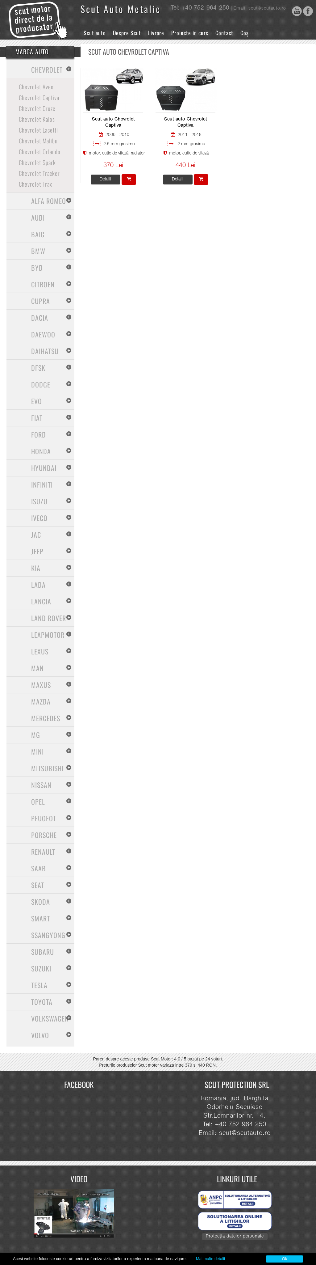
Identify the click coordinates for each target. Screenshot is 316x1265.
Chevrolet (47, 69)
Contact (224, 33)
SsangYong (48, 935)
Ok (284, 1258)
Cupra (40, 301)
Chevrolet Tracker (39, 173)
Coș (244, 33)
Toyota (41, 1002)
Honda (41, 451)
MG (35, 735)
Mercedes (45, 718)
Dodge (40, 384)
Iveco (39, 518)
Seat (37, 885)
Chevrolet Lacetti (38, 129)
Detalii (105, 179)
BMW (38, 251)
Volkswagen (50, 1018)
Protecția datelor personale (235, 1236)
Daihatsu (45, 351)
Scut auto (95, 33)
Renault (43, 852)
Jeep (37, 551)
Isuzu (39, 501)
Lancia (41, 601)
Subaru (42, 952)
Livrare (156, 33)
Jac (36, 534)
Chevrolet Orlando (39, 151)
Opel (38, 801)
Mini (37, 751)
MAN (37, 668)
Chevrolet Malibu (38, 140)
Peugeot (43, 818)
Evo (36, 401)
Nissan (41, 785)
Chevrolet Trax (35, 184)
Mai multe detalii (210, 1258)
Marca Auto (32, 51)
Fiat (37, 418)
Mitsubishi (47, 768)
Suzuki (41, 968)
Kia (35, 568)
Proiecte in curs (189, 33)
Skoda (40, 902)
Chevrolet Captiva (39, 97)
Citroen (43, 284)
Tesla (39, 985)
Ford (38, 434)
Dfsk (38, 368)
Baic (37, 234)
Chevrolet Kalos (37, 119)
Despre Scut (127, 33)
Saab (38, 868)
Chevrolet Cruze (37, 108)
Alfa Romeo (48, 201)
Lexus (39, 651)
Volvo (40, 1035)
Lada (38, 585)
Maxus (41, 685)
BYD (37, 268)
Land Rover (48, 618)
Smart (40, 918)
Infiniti (42, 484)
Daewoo (43, 334)
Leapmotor (47, 635)
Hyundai (43, 468)
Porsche (44, 835)
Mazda (41, 701)
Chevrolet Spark (37, 162)
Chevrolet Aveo (36, 86)
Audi (38, 217)
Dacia (39, 318)
